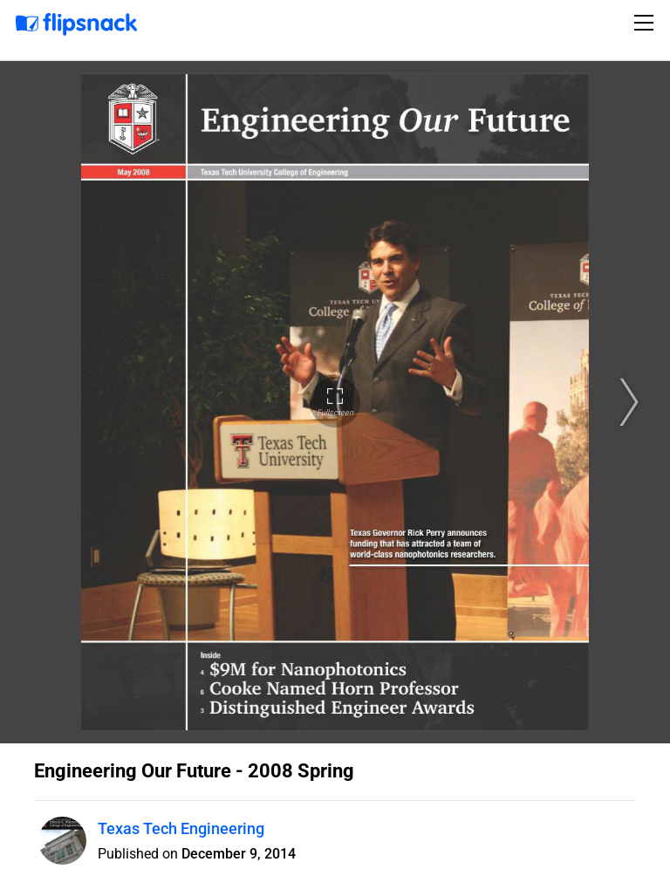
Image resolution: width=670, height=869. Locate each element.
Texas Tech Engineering (181, 828)
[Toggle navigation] (646, 23)
